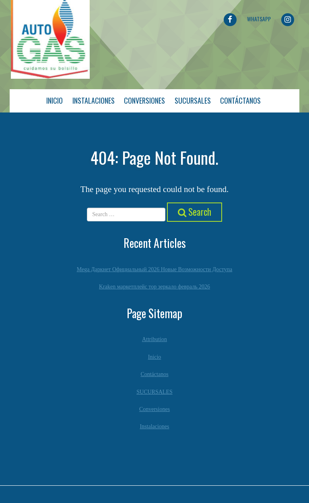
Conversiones (144, 100)
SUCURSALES (154, 392)
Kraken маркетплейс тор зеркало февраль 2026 (154, 287)
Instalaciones (93, 100)
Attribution (154, 339)
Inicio (54, 100)
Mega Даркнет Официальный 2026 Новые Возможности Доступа (155, 269)
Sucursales (193, 100)
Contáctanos (240, 100)
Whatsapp (259, 18)
